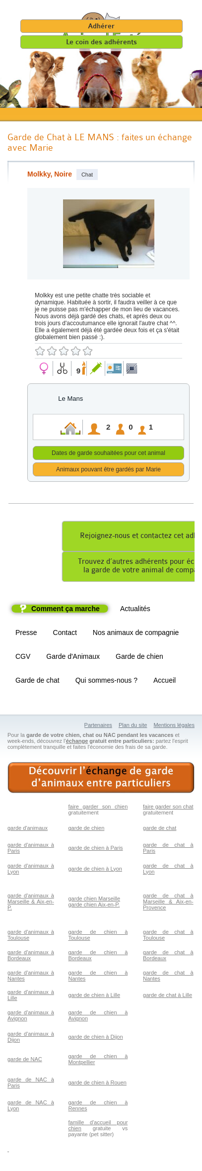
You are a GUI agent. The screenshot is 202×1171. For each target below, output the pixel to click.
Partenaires (98, 726)
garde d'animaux (27, 829)
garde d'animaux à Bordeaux (30, 957)
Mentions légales (174, 726)
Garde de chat (37, 682)
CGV (22, 658)
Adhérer (101, 26)
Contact (65, 634)
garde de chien (86, 829)
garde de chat (159, 829)
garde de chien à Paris (95, 849)
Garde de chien (139, 658)
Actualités (135, 610)
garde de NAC (24, 1061)
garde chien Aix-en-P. (94, 906)
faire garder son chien (98, 808)
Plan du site (133, 726)
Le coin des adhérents (101, 42)
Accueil (164, 682)
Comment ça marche (65, 610)
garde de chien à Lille (94, 996)
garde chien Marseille (94, 900)
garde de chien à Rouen (97, 1084)
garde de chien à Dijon (95, 1038)
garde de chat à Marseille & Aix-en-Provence (168, 903)
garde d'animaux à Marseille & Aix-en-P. (30, 903)
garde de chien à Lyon (95, 870)
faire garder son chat (168, 808)
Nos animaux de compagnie (136, 634)
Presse (26, 634)
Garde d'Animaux (73, 658)
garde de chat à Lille (167, 996)
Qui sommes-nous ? (106, 682)
